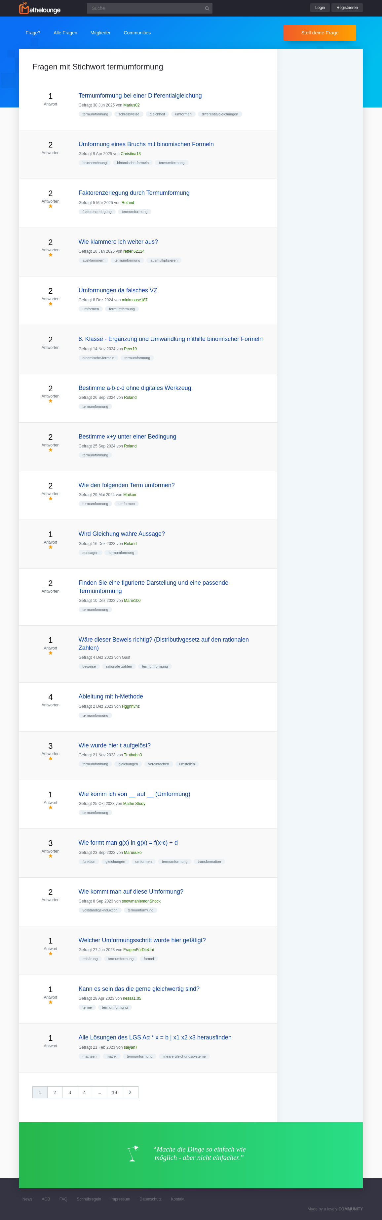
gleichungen (128, 764)
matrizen (89, 1056)
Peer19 (130, 349)
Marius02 (131, 105)
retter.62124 (133, 251)
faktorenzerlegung (97, 212)
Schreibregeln (89, 1199)
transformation (209, 861)
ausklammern (93, 260)
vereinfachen (158, 764)
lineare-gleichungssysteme (184, 1056)
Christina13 (131, 153)
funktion (89, 861)
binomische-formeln (133, 163)
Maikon (129, 494)
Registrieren (347, 7)
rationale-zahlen (119, 666)
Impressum (120, 1199)
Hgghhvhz (131, 706)
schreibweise (128, 114)
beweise (89, 666)
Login (320, 7)
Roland (128, 202)
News (27, 1199)
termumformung (95, 114)
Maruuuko (132, 852)
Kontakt (177, 1199)
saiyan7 (130, 1047)
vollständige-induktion (100, 910)
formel (149, 959)
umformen (183, 114)
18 (114, 1092)
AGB (46, 1199)
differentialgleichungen (220, 114)
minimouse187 (135, 300)
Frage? (33, 32)
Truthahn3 (133, 755)
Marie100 (132, 600)
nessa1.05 (132, 998)
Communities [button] (137, 32)
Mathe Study (134, 803)
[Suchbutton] (207, 8)
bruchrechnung (95, 163)
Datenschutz (150, 1199)
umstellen (187, 764)
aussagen (90, 553)
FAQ (63, 1199)
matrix (112, 1056)
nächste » (133, 1094)
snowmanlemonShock (141, 901)
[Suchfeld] (149, 8)
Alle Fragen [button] (65, 32)
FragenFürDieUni (138, 949)
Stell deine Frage (319, 32)
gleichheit (157, 114)
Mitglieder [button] (101, 32)
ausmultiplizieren (163, 260)
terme (87, 1007)
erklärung (90, 959)
